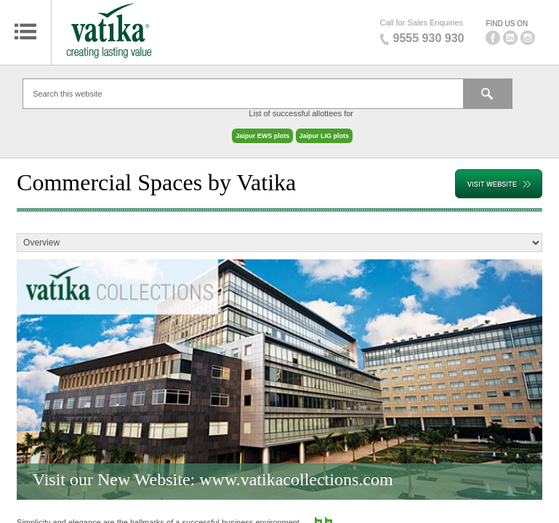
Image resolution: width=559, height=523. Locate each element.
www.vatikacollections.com (296, 472)
